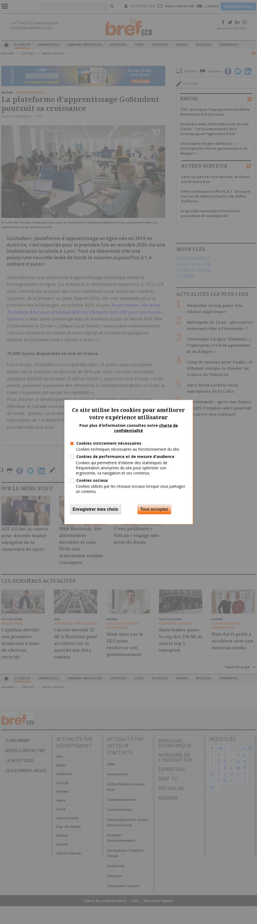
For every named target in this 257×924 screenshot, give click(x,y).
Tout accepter (154, 509)
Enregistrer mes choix (95, 509)
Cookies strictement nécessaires (108, 443)
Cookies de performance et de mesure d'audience (125, 456)
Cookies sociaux (92, 480)
